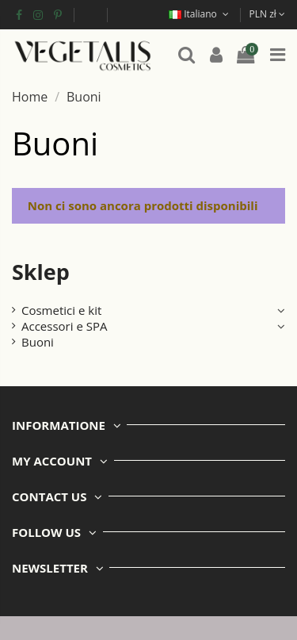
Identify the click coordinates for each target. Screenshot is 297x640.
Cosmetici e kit (61, 310)
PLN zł (267, 14)
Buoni (37, 342)
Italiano (200, 14)
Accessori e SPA (64, 326)
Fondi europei (90, 14)
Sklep (41, 271)
